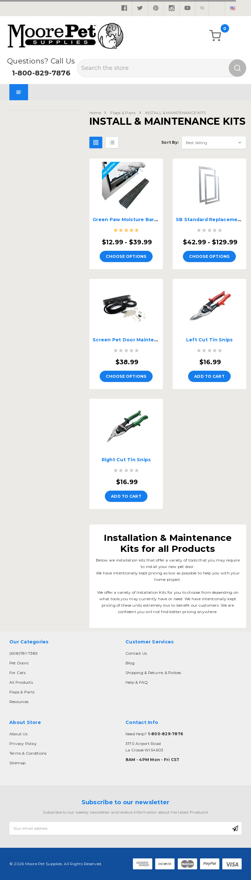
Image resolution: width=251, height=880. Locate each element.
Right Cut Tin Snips (126, 460)
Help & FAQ (137, 682)
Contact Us (136, 653)
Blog (130, 662)
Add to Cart (209, 376)
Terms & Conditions (27, 753)
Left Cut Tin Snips (209, 340)
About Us (18, 733)
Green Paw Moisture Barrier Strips (136, 219)
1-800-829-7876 (41, 73)
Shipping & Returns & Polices (153, 672)
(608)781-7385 (23, 653)
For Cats (17, 672)
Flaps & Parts (123, 112)
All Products (21, 682)
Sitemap (17, 762)
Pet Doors (18, 662)
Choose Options (126, 256)
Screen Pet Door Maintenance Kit (135, 340)
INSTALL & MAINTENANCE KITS (175, 112)
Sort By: (169, 142)
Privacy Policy (23, 743)
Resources (18, 701)
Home (95, 112)
